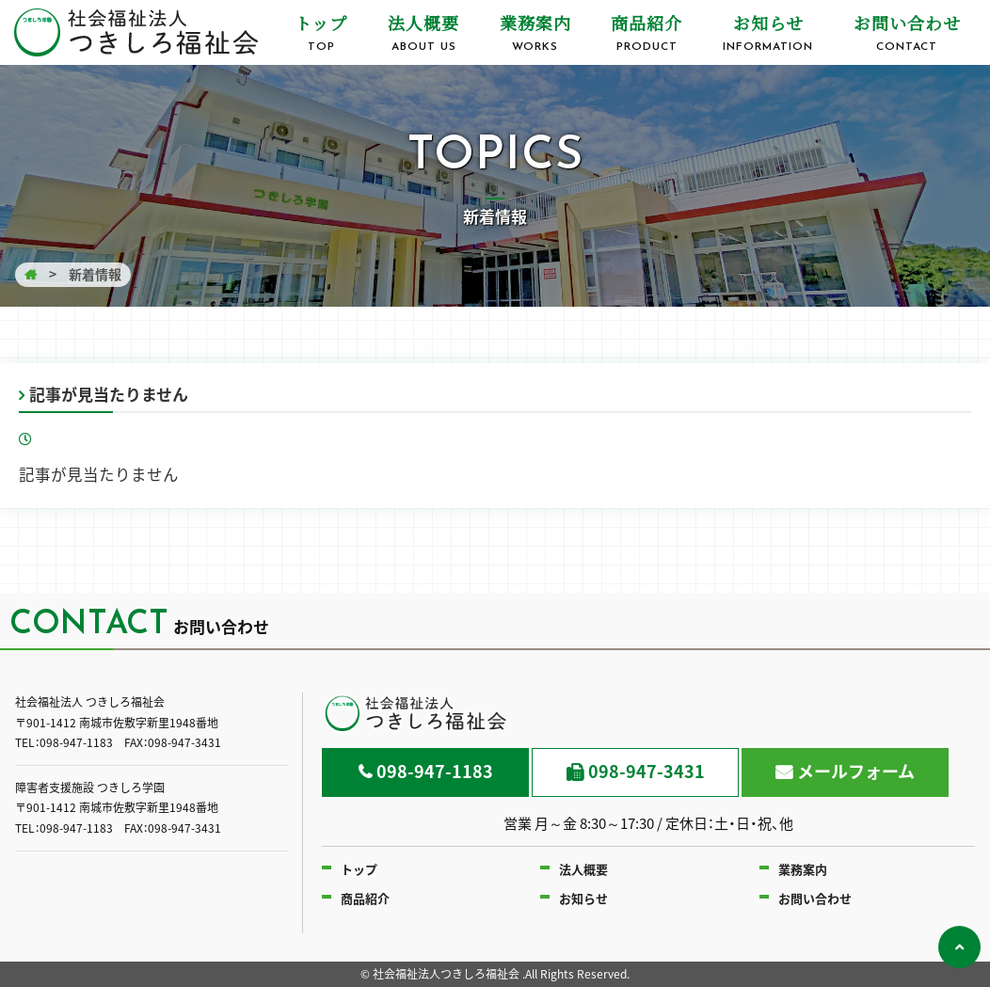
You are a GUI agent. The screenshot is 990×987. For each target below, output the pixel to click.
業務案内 (535, 33)
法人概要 (424, 33)
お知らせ (768, 33)
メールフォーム (856, 771)
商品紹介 (647, 33)
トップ (321, 33)
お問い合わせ (907, 33)
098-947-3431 (646, 771)
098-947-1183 (434, 771)
